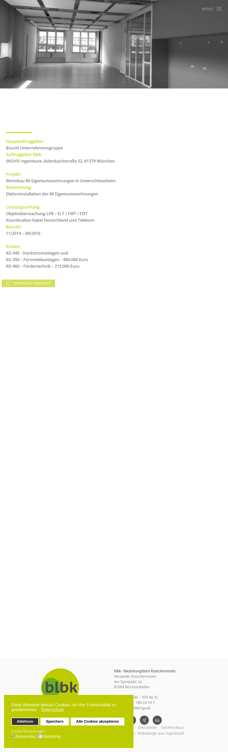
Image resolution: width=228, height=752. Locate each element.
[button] (38, 710)
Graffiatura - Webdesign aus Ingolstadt (149, 733)
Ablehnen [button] (25, 721)
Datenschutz (172, 727)
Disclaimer (147, 727)
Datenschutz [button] (52, 710)
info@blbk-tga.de (137, 707)
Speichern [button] (55, 721)
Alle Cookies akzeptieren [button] (97, 721)
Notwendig (25, 737)
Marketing (51, 737)
